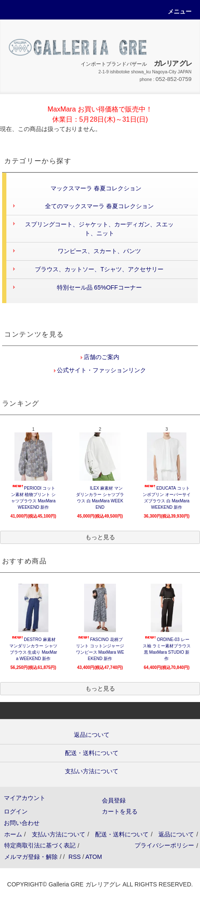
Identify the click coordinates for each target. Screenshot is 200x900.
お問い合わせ (21, 822)
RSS (74, 856)
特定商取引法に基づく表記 (40, 845)
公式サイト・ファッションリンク (101, 370)
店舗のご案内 (101, 357)
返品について (176, 834)
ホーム (13, 834)
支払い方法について (58, 834)
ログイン (16, 811)
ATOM (93, 856)
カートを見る (120, 811)
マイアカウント (24, 797)
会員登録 (114, 800)
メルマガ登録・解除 (31, 856)
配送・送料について (122, 834)
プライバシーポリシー (164, 845)
